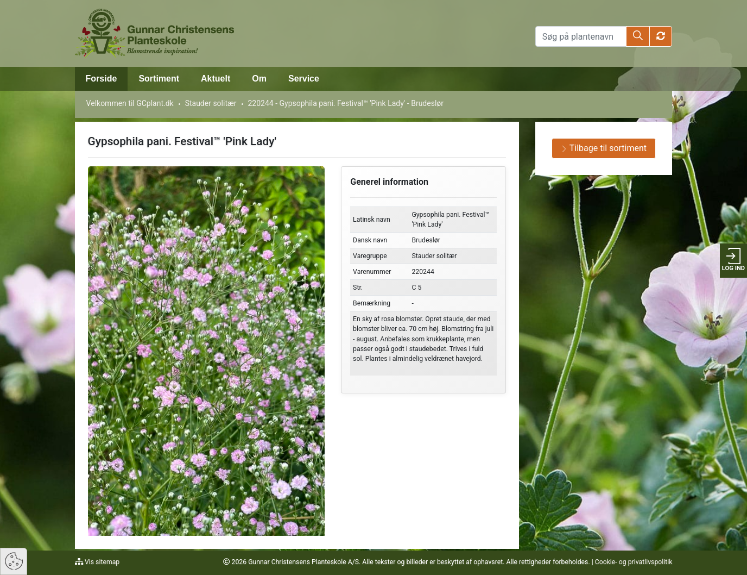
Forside (101, 78)
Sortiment (158, 78)
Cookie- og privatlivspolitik (634, 562)
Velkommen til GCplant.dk (130, 103)
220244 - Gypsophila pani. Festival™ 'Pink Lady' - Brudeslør (346, 103)
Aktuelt (215, 78)
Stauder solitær (211, 103)
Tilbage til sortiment (604, 148)
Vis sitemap (101, 562)
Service (303, 78)
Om (259, 78)
